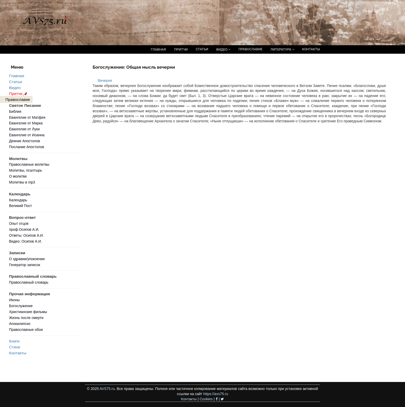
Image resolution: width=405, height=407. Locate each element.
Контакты (17, 353)
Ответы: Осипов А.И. (26, 235)
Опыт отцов (18, 223)
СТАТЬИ (202, 49)
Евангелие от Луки (24, 129)
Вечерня (105, 80)
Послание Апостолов (26, 147)
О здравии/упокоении (27, 259)
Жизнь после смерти (26, 318)
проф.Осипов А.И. (24, 229)
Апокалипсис (19, 324)
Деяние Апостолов (24, 141)
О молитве (18, 176)
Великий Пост (20, 206)
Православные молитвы (29, 164)
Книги (14, 341)
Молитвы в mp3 (22, 182)
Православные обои (26, 330)
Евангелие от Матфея (27, 117)
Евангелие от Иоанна (26, 135)
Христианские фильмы (28, 312)
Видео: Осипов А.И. (25, 241)
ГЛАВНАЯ (158, 49)
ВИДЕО (223, 49)
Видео (15, 87)
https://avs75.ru (215, 394)
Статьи (15, 81)
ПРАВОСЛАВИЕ (250, 49)
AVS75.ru (107, 389)
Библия (15, 111)
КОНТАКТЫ (311, 49)
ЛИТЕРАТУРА (282, 49)
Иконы (14, 300)
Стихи (14, 347)
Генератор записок (24, 265)
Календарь (18, 200)
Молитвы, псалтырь (25, 170)
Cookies (206, 399)
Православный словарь (28, 282)
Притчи (18, 93)
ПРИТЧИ (181, 49)
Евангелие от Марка (26, 123)
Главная (16, 76)
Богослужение (21, 306)
